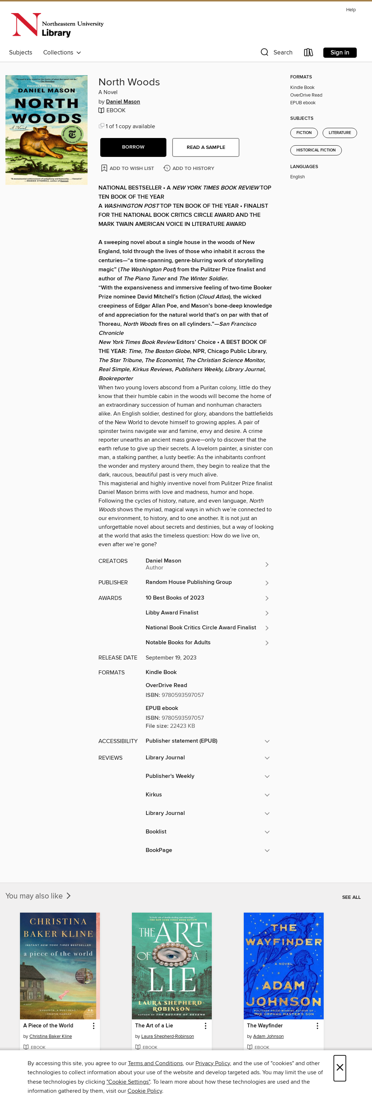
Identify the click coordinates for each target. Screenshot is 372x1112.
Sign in (340, 53)
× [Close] (339, 1068)
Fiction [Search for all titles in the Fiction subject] (304, 132)
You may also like (38, 896)
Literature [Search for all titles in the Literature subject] (340, 132)
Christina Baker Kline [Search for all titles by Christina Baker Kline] (50, 1036)
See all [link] (351, 897)
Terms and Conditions (155, 1063)
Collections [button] (62, 53)
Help (351, 10)
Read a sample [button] (206, 147)
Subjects (20, 53)
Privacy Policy (212, 1063)
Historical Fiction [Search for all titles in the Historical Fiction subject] (316, 150)
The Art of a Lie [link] (154, 1026)
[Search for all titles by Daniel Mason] (208, 564)
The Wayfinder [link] (265, 1026)
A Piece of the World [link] (48, 1026)
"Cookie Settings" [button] (128, 1081)
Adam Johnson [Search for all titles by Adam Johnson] (268, 1036)
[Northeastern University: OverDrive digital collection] (57, 25)
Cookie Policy (145, 1091)
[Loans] (309, 54)
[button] (276, 54)
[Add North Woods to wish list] (128, 168)
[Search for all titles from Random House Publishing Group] (208, 583)
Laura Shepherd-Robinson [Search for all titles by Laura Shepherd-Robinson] (167, 1036)
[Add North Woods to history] (189, 168)
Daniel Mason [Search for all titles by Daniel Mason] (123, 102)
